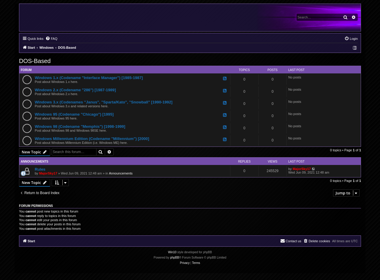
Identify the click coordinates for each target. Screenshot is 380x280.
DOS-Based (35, 61)
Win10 (172, 252)
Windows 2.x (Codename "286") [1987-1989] (75, 90)
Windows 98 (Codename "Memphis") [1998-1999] (80, 126)
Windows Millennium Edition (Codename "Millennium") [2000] (92, 138)
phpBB (174, 257)
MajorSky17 (48, 173)
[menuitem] (51, 38)
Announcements (121, 173)
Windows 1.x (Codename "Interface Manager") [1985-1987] (89, 77)
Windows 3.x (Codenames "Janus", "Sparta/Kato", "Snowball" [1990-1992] (103, 102)
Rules (40, 169)
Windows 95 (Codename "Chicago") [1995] (74, 114)
